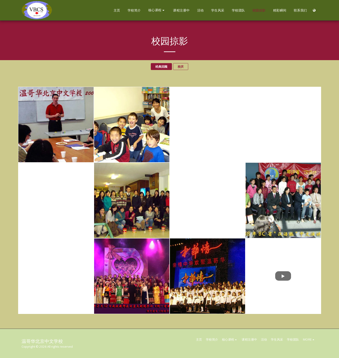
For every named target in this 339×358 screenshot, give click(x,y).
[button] (157, 10)
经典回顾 (161, 66)
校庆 (181, 66)
